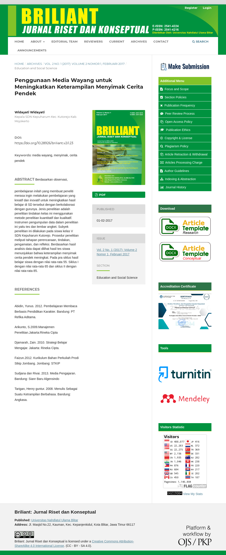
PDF (101, 194)
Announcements (31, 50)
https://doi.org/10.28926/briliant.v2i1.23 (44, 143)
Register (191, 7)
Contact (160, 41)
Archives (139, 41)
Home (19, 41)
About (36, 41)
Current (116, 41)
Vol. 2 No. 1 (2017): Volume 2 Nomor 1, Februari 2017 (85, 63)
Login (207, 7)
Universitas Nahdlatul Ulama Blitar (54, 520)
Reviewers (93, 41)
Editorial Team (64, 41)
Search (200, 41)
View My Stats (193, 494)
